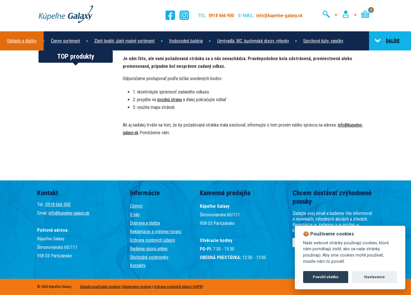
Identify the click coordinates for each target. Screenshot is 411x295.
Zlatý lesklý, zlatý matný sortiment (124, 41)
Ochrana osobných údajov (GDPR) (178, 286)
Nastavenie (374, 277)
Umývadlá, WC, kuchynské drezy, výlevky (253, 41)
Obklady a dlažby (22, 41)
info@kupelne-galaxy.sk (69, 213)
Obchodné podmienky (149, 257)
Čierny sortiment (65, 41)
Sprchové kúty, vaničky (323, 41)
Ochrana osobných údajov (152, 240)
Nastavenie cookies (137, 286)
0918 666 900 (57, 204)
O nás (135, 214)
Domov (136, 206)
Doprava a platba (145, 223)
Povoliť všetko (325, 277)
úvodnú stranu (169, 99)
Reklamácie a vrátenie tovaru (155, 231)
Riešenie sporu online (149, 248)
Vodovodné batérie (186, 41)
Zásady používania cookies (100, 286)
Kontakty (138, 265)
